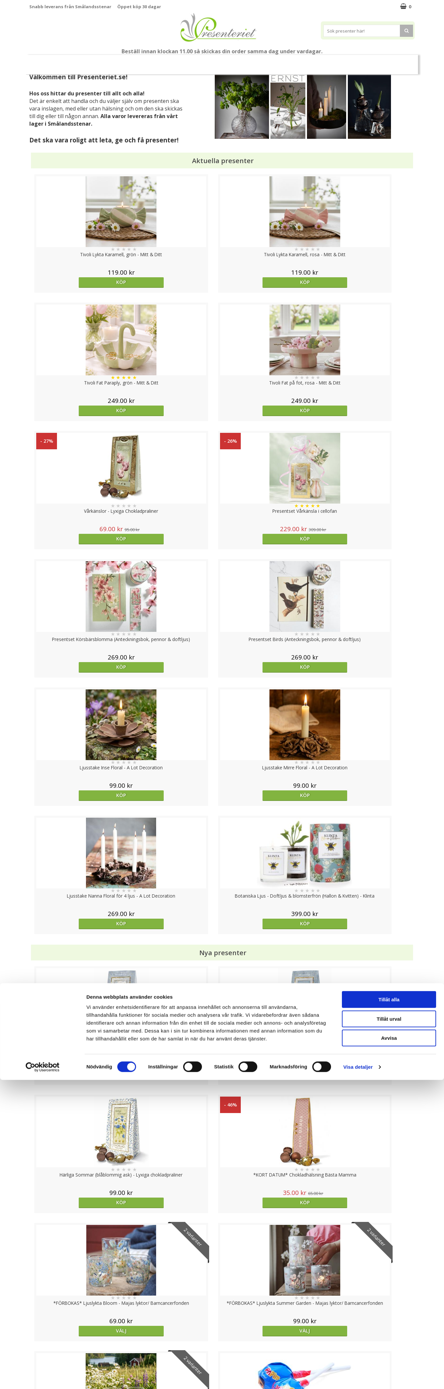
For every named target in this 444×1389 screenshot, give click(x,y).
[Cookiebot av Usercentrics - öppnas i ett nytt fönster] (42, 1376)
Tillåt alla (389, 1308)
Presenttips (232, 61)
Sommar (157, 62)
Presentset (192, 61)
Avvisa (389, 1347)
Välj (77, 817)
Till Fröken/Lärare (119, 62)
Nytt (48, 62)
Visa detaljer (358, 1376)
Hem (265, 61)
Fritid (315, 61)
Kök (290, 61)
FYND (395, 62)
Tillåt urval (389, 1328)
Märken (370, 61)
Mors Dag (78, 61)
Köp (77, 282)
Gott (341, 61)
